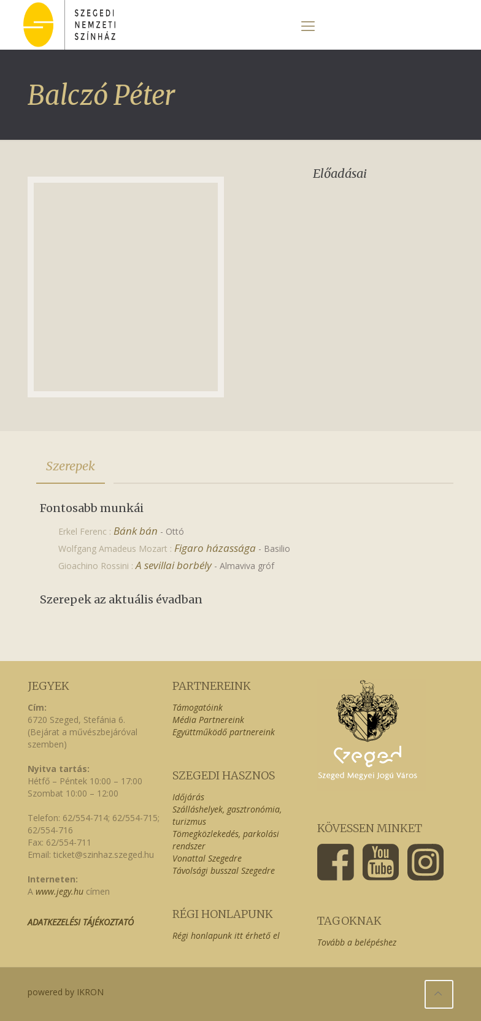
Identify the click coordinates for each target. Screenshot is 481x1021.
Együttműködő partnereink (223, 732)
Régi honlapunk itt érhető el (226, 935)
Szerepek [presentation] (70, 465)
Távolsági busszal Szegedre (223, 870)
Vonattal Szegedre (207, 858)
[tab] (71, 466)
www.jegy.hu (59, 891)
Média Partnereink (208, 719)
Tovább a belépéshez (356, 942)
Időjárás (188, 797)
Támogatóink (197, 707)
